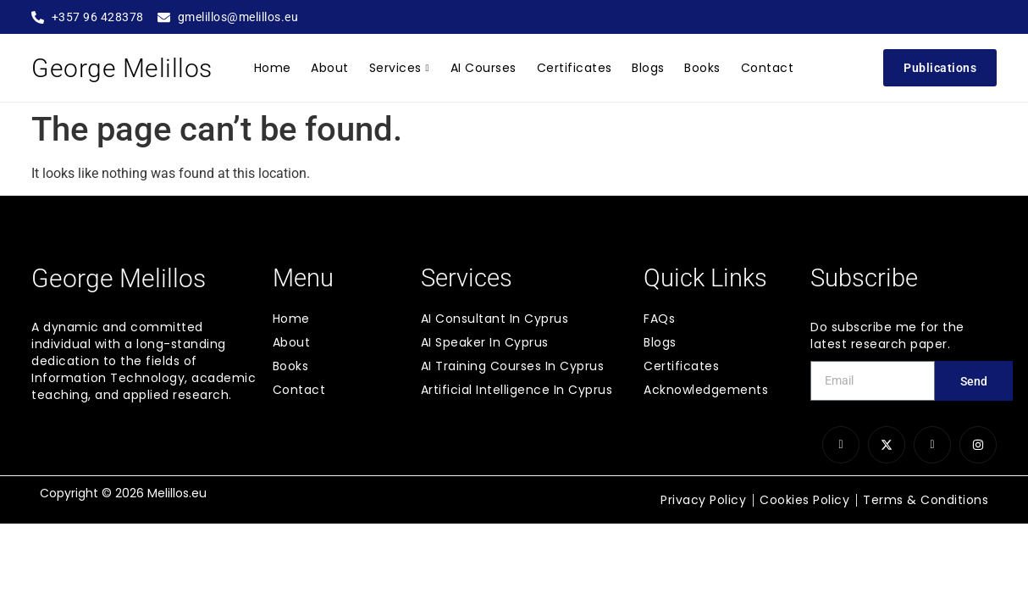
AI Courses (484, 67)
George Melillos (122, 68)
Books (699, 67)
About (333, 67)
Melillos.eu (177, 493)
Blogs (646, 67)
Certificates (573, 67)
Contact (762, 67)
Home (277, 67)
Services (401, 67)
